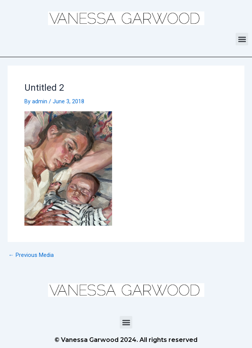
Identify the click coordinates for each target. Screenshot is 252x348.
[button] (242, 39)
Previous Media (31, 255)
